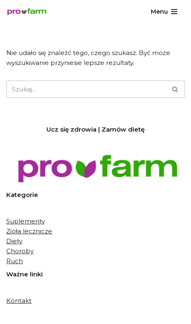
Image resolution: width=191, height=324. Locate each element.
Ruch (14, 261)
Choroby (20, 251)
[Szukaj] (86, 89)
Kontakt (18, 301)
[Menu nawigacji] (165, 12)
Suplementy (25, 221)
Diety (14, 241)
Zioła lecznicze (29, 231)
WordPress (127, 315)
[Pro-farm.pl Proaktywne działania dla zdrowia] (29, 11)
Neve (55, 315)
